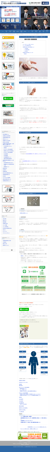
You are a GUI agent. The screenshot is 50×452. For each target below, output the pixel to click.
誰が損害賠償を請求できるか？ (8, 162)
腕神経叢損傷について (23, 388)
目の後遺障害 (21, 399)
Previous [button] (1, 17)
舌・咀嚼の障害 (21, 411)
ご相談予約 (43, 31)
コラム (29, 31)
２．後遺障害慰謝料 (26, 49)
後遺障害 (17, 31)
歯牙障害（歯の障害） (22, 409)
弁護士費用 (10, 31)
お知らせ (4, 229)
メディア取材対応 (5, 226)
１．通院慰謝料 (26, 48)
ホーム (3, 31)
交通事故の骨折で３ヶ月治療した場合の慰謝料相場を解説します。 (31, 422)
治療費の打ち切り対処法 (6, 140)
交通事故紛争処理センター (7, 180)
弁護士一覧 (6, 31)
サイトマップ (5, 231)
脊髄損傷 (20, 384)
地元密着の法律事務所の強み (7, 228)
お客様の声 (32, 31)
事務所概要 (36, 31)
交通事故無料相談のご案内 (7, 240)
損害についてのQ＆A (34, 39)
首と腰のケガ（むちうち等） (23, 382)
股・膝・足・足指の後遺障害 (8, 152)
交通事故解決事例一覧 (6, 174)
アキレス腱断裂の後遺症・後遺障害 (26, 416)
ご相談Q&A (40, 31)
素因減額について (6, 166)
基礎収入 (22, 255)
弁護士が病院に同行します (7, 179)
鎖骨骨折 (20, 397)
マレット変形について (23, 389)
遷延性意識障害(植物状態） (8, 158)
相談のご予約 (5, 243)
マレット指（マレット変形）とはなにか (28, 44)
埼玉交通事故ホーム (6, 134)
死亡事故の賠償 (21, 31)
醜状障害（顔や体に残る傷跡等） (9, 150)
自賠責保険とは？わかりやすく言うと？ (27, 420)
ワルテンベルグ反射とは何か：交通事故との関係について (29, 428)
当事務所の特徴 (14, 31)
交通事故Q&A (5, 171)
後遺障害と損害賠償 (22, 380)
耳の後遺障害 (6, 155)
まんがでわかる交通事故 (6, 177)
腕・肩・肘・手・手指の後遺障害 (24, 387)
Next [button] (49, 17)
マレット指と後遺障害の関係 (27, 45)
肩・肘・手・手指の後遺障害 (8, 149)
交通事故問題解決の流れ (6, 137)
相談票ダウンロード (47, 31)
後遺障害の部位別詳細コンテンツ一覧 (28, 52)
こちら (32, 378)
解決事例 (25, 31)
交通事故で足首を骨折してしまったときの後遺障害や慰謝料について (30, 395)
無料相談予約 (5, 168)
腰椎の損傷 (20, 385)
